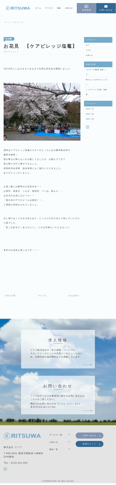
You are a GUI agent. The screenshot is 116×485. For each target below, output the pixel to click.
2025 (88, 122)
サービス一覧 (56, 436)
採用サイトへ (92, 447)
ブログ (88, 52)
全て (87, 46)
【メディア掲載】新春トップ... (96, 75)
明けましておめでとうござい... (96, 87)
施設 (59, 9)
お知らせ (69, 9)
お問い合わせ (92, 437)
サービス (49, 9)
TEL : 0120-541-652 (16, 464)
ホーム (38, 9)
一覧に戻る (42, 297)
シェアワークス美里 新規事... (96, 98)
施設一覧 (54, 450)
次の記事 (72, 297)
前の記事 (11, 297)
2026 (88, 116)
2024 (88, 128)
